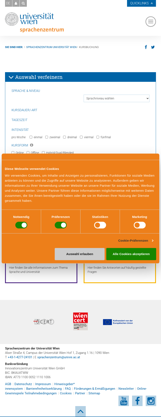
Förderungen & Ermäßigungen (94, 389)
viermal (86, 137)
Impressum (43, 384)
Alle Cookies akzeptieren (131, 254)
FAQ (68, 389)
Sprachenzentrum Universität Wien (51, 47)
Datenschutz (23, 384)
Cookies (66, 393)
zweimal (52, 137)
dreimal (70, 137)
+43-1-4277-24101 (20, 357)
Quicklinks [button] (139, 3)
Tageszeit (19, 120)
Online (18, 152)
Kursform (22, 145)
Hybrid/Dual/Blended (58, 152)
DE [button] (8, 3)
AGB (8, 384)
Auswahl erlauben (79, 254)
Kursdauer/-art (24, 110)
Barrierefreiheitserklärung (44, 389)
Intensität (20, 130)
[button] (15, 3)
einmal (36, 137)
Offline (33, 152)
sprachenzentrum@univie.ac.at (58, 357)
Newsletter (126, 389)
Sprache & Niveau (26, 91)
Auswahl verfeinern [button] (35, 77)
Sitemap (94, 393)
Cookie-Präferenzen (133, 240)
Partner (80, 393)
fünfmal (103, 137)
